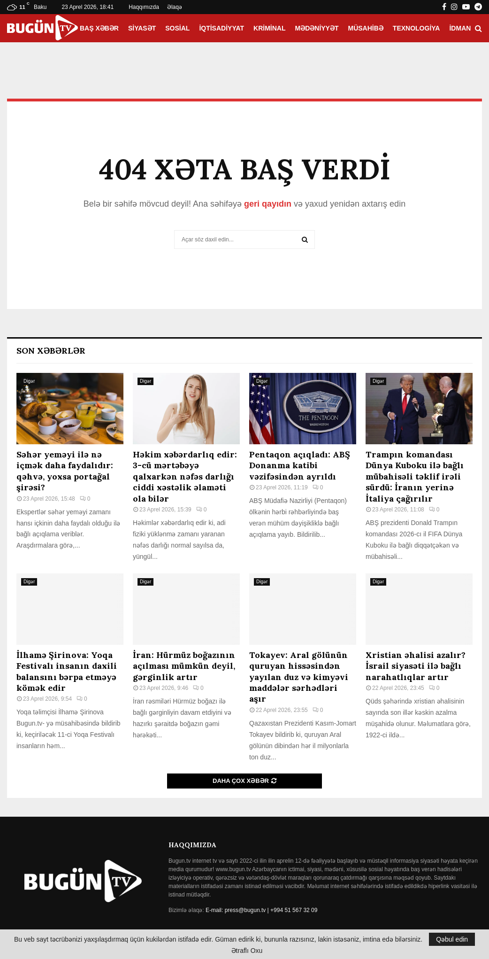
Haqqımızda (144, 7)
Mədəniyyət (317, 28)
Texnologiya (416, 28)
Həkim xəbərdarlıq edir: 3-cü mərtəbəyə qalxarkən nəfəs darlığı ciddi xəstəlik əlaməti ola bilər (185, 476)
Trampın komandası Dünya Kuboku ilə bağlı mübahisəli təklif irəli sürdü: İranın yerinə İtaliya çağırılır (415, 476)
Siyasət (142, 28)
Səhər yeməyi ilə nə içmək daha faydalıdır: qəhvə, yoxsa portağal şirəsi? (64, 471)
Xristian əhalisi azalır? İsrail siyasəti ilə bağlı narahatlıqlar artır (416, 666)
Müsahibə (365, 28)
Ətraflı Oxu (247, 950)
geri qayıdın (267, 204)
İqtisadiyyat (221, 28)
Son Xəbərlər (50, 350)
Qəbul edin (452, 939)
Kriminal (269, 28)
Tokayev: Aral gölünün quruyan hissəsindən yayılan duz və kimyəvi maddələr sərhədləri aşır (298, 677)
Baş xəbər (99, 28)
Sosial (177, 28)
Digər (29, 381)
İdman (460, 28)
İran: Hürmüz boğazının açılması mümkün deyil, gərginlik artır (184, 666)
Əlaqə (174, 7)
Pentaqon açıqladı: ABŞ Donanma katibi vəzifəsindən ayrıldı (299, 465)
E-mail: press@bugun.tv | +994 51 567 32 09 (261, 910)
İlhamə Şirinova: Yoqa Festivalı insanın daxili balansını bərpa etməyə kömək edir (66, 671)
